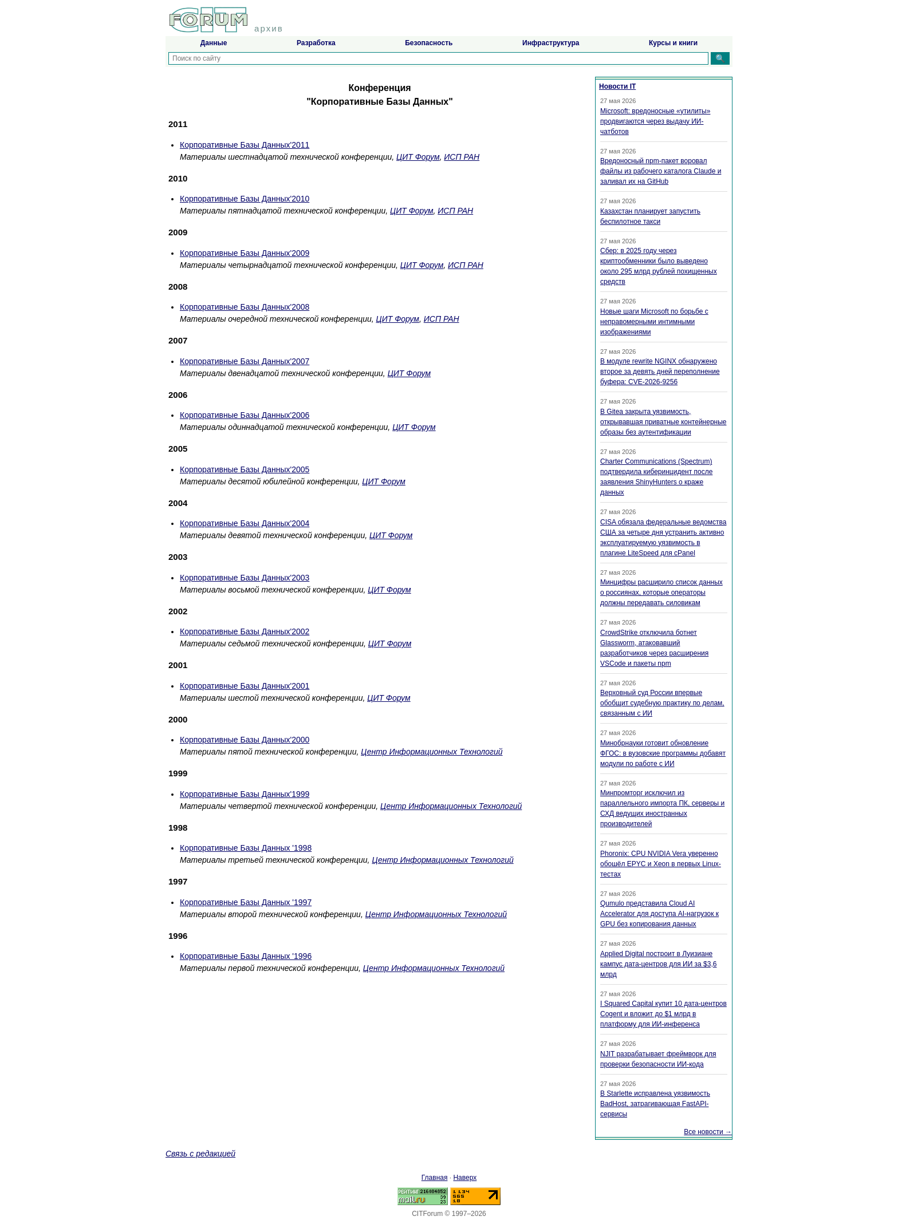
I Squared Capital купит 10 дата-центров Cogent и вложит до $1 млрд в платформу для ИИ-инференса (663, 1014)
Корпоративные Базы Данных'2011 (244, 144)
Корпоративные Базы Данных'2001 (244, 685)
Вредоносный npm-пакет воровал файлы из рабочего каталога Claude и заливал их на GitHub (660, 171)
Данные (213, 43)
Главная (435, 1178)
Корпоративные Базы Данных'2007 (244, 361)
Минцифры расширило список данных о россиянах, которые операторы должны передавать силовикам (661, 592)
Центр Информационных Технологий (431, 751)
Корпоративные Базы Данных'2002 (244, 631)
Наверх (464, 1178)
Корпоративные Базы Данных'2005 (244, 469)
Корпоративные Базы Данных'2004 (244, 523)
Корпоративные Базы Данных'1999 (244, 794)
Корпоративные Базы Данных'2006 (244, 415)
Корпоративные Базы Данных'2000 (244, 739)
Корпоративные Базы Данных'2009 (244, 253)
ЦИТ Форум (417, 156)
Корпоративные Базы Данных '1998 (246, 847)
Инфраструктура (550, 43)
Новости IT (617, 86)
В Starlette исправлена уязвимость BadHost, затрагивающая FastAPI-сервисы (655, 1103)
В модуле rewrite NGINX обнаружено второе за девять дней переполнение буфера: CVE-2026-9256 (660, 371)
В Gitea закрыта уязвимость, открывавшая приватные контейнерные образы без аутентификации (663, 422)
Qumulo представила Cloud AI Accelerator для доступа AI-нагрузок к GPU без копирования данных (659, 913)
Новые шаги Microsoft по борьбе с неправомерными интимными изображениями (654, 321)
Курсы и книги (673, 43)
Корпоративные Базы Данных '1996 (246, 956)
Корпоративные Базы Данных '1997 (246, 902)
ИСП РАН (461, 156)
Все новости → (708, 1132)
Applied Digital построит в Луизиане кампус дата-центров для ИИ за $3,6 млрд (658, 964)
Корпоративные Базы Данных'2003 (244, 577)
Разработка (316, 43)
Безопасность (428, 43)
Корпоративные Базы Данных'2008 (244, 306)
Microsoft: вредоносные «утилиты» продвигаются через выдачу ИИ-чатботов (655, 121)
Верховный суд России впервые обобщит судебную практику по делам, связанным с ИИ (662, 703)
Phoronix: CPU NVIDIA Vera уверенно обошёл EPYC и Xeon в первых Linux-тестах (660, 864)
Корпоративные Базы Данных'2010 (244, 198)
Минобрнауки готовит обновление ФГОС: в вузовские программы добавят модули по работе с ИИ (663, 753)
